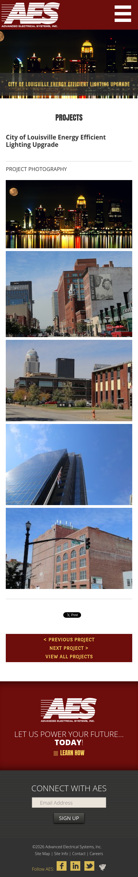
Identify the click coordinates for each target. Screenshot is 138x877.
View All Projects (69, 656)
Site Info (61, 853)
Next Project (66, 648)
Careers (96, 853)
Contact (79, 853)
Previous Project (71, 639)
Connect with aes (69, 788)
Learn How (69, 753)
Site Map (42, 853)
